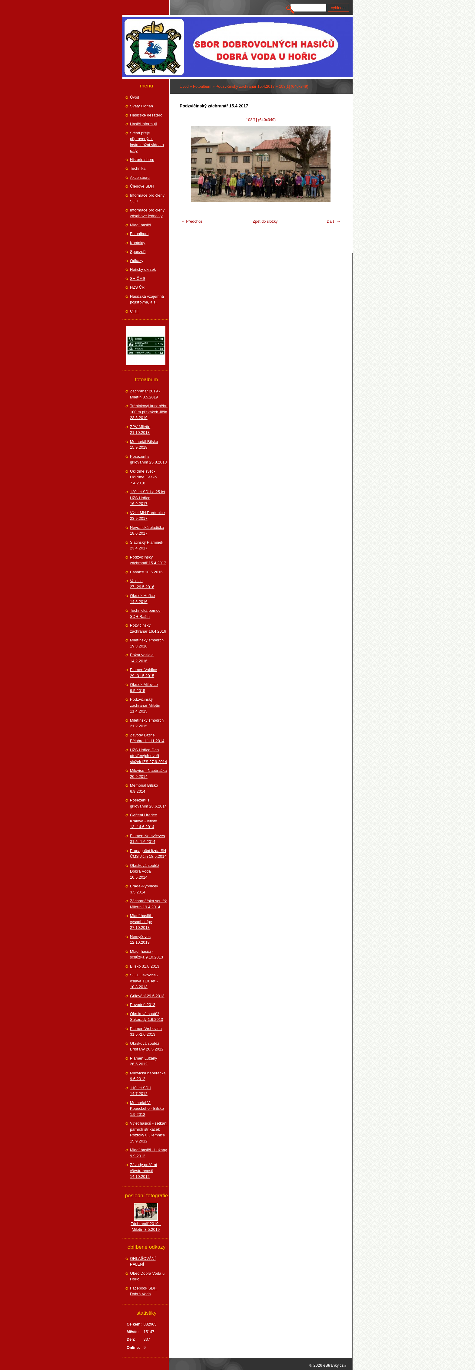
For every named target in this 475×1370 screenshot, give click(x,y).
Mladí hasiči (140, 225)
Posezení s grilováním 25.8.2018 (148, 459)
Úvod (184, 86)
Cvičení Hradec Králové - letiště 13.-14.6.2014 (143, 821)
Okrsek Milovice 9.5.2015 (144, 687)
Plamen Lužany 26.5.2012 (143, 1061)
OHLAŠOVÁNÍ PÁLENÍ (143, 1261)
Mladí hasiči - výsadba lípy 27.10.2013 (141, 921)
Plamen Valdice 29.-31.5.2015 (143, 672)
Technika (137, 168)
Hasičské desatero (146, 115)
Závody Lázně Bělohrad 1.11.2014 (147, 738)
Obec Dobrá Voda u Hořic (147, 1276)
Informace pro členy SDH (147, 198)
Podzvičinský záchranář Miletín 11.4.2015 (145, 705)
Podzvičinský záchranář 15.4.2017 (245, 86)
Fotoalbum (202, 86)
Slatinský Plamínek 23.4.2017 (146, 545)
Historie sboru (142, 159)
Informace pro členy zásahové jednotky (147, 213)
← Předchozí (192, 221)
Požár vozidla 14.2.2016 (142, 658)
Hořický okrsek (143, 269)
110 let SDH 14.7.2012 (140, 1091)
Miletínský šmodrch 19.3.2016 (147, 643)
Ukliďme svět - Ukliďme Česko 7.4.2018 (143, 477)
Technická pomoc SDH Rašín (145, 613)
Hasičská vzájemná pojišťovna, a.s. (147, 299)
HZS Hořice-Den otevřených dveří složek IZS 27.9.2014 (148, 756)
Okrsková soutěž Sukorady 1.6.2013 (146, 1016)
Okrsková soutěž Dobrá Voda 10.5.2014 (144, 871)
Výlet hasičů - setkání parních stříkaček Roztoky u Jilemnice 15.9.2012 (149, 1132)
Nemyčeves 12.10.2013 (140, 939)
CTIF (134, 311)
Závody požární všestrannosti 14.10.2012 (143, 1170)
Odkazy (136, 260)
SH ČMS (137, 278)
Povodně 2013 (142, 1004)
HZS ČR (137, 287)
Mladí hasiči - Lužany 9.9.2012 (148, 1153)
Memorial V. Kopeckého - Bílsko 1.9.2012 (147, 1108)
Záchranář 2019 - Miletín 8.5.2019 (145, 394)
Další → (333, 221)
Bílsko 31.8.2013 (144, 966)
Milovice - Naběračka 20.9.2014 (148, 773)
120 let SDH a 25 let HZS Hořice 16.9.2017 (147, 498)
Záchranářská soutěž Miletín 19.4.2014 (148, 904)
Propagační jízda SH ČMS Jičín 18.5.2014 (148, 853)
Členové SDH (142, 186)
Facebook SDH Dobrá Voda (143, 1291)
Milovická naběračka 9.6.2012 (148, 1076)
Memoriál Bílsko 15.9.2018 (144, 444)
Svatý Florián (141, 106)
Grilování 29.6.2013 (147, 996)
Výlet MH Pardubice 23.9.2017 (147, 515)
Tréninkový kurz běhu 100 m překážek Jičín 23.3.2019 (149, 412)
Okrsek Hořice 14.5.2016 (142, 598)
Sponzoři (137, 251)
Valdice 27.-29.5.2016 (142, 583)
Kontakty (137, 243)
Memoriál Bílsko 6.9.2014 (144, 788)
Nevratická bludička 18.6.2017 (147, 530)
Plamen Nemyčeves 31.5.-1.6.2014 (147, 839)
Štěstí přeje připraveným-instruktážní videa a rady (147, 142)
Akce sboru (140, 177)
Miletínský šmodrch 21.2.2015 (147, 723)
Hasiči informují (143, 124)
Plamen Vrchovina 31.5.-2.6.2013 (146, 1031)
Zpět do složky (265, 221)
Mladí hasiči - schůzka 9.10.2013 (146, 954)
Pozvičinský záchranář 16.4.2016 (148, 628)
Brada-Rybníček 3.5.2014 (144, 889)
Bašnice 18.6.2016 (146, 572)
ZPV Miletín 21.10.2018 (140, 429)
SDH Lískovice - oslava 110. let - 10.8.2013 (144, 981)
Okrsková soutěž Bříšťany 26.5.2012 (146, 1046)
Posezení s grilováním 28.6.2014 (148, 803)
